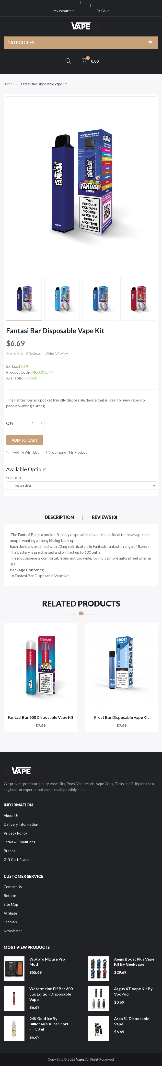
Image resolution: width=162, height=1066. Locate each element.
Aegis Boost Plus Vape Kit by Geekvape (134, 962)
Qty (9, 423)
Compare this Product (69, 452)
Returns (10, 895)
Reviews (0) (104, 517)
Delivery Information (21, 824)
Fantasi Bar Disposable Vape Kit (44, 84)
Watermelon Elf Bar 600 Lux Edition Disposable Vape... (51, 993)
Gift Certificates (17, 859)
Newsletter (13, 930)
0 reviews (33, 353)
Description (59, 517)
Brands (9, 850)
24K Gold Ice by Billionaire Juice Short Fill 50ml (49, 1023)
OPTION (14, 478)
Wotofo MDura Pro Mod (47, 962)
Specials (10, 922)
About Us (11, 815)
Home (8, 84)
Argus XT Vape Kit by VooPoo (133, 991)
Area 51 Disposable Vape (131, 1021)
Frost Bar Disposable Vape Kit (121, 717)
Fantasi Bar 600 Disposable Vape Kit (40, 717)
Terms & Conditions (19, 842)
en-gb (103, 11)
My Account (64, 11)
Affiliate (10, 913)
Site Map (11, 904)
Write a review (57, 353)
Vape (80, 1059)
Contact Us (13, 886)
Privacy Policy (15, 833)
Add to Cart (25, 440)
